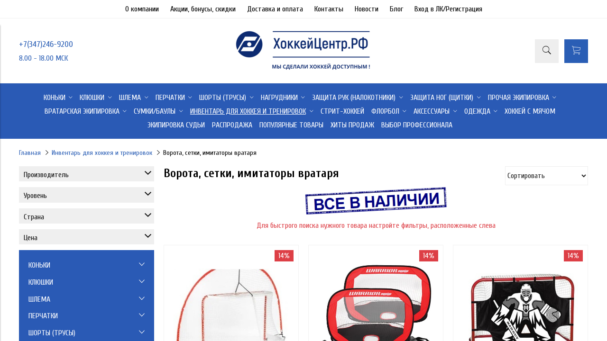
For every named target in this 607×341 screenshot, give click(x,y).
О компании (142, 9)
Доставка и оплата (275, 9)
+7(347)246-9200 (46, 44)
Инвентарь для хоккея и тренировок (102, 153)
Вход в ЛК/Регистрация (448, 9)
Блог (396, 9)
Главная (30, 153)
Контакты (328, 9)
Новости (366, 9)
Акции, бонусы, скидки (203, 9)
